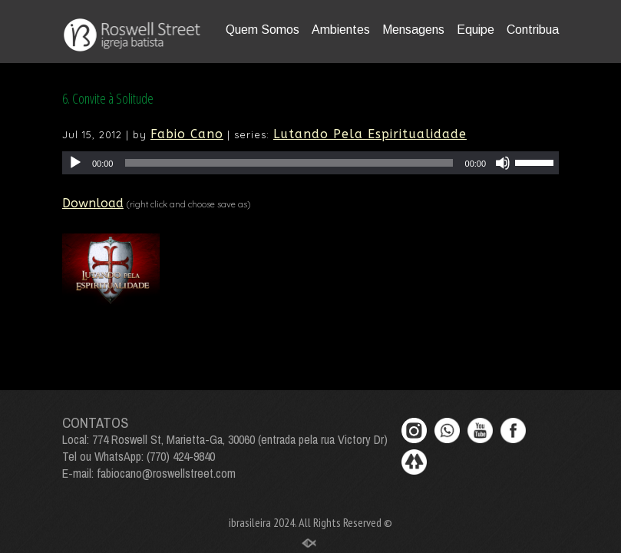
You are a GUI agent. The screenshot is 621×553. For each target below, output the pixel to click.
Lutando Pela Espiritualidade (370, 134)
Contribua (533, 29)
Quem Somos (262, 29)
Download (93, 203)
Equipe (475, 29)
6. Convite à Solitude (108, 98)
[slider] (288, 163)
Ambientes (341, 29)
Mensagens (413, 29)
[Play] (75, 163)
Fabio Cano (186, 134)
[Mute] (502, 163)
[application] (310, 162)
